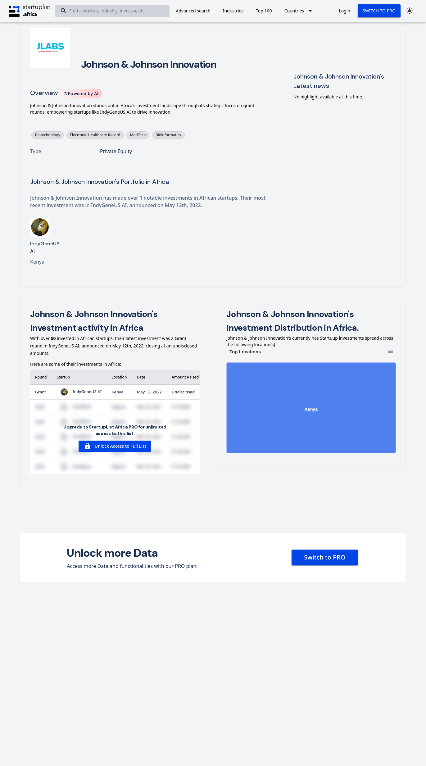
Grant (40, 392)
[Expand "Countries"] (299, 10)
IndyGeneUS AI (79, 391)
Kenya (117, 392)
